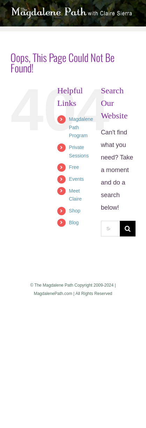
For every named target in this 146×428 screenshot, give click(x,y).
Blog (74, 222)
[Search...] (110, 228)
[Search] (128, 228)
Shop (74, 210)
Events (76, 179)
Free (74, 167)
